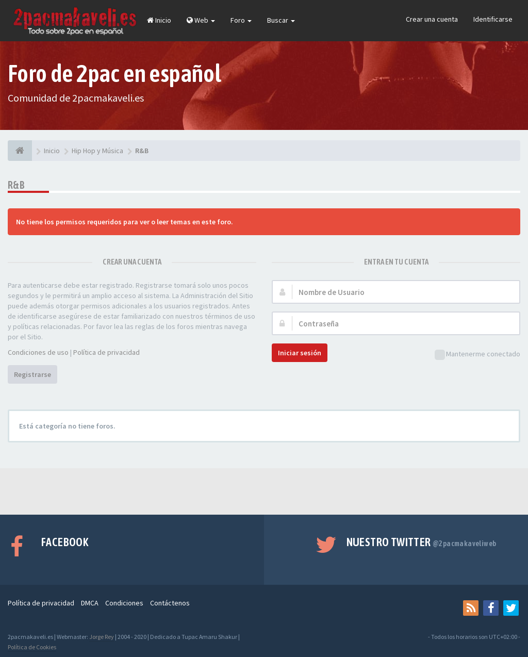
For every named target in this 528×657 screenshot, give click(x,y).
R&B (16, 185)
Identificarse (493, 19)
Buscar (281, 20)
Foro (241, 20)
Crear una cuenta (432, 19)
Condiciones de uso (38, 352)
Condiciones (124, 602)
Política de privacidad (106, 352)
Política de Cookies (32, 647)
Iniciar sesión (299, 352)
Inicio (159, 20)
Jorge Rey (101, 636)
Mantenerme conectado (477, 354)
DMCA (89, 602)
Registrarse (32, 374)
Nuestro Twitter (421, 542)
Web (201, 20)
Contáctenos (170, 602)
